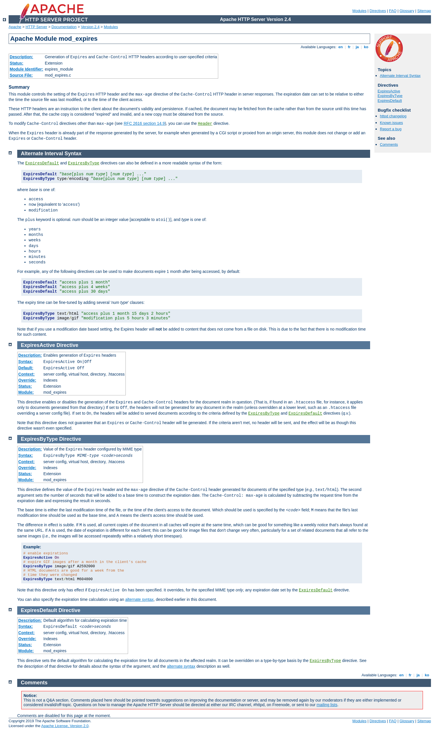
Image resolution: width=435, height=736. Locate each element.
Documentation (63, 27)
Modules (359, 11)
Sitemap (424, 11)
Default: (25, 368)
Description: (21, 57)
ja (357, 47)
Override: (27, 380)
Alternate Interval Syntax (400, 75)
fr (349, 47)
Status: (16, 63)
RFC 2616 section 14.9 (144, 123)
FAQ (393, 11)
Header (205, 123)
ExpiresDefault (390, 100)
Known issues (391, 123)
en (340, 47)
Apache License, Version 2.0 (64, 726)
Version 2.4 (90, 27)
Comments (389, 144)
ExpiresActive (389, 91)
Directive (67, 345)
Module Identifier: (26, 69)
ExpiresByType (390, 96)
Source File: (21, 75)
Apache (15, 27)
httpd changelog (393, 116)
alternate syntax (139, 599)
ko (366, 47)
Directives (378, 11)
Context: (26, 374)
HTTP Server (36, 27)
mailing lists (327, 704)
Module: (26, 392)
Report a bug (390, 129)
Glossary (406, 11)
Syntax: (25, 361)
